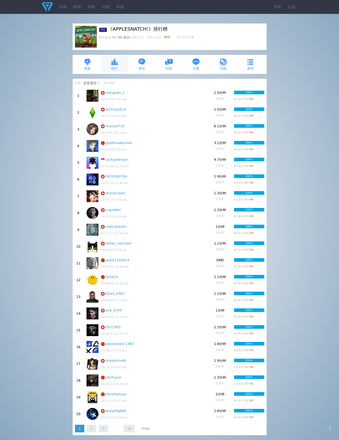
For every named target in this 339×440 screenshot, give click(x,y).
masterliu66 (116, 360)
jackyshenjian (117, 160)
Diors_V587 (115, 293)
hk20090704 (116, 176)
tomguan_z (115, 93)
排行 (114, 64)
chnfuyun (113, 377)
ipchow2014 (116, 109)
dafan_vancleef (118, 243)
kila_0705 (114, 310)
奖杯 (87, 64)
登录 (277, 7)
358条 (145, 428)
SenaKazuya (116, 394)
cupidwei (113, 210)
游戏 (63, 7)
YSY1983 (113, 327)
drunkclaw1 (115, 193)
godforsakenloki (119, 143)
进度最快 (90, 83)
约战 (106, 7)
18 (129, 428)
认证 (292, 7)
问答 (91, 7)
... (116, 428)
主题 (196, 64)
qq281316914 (117, 260)
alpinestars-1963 (120, 344)
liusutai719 (115, 126)
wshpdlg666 (116, 411)
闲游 (120, 7)
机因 (77, 7)
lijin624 (112, 277)
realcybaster (116, 226)
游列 (250, 64)
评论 (142, 64)
